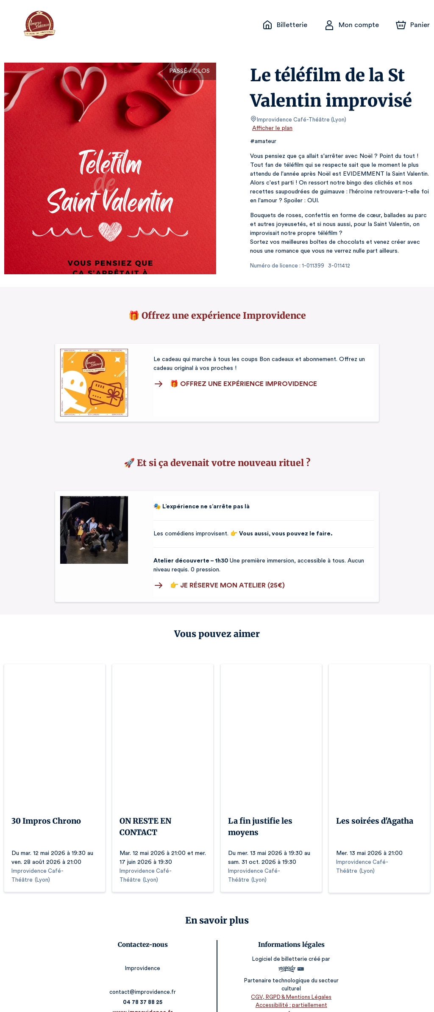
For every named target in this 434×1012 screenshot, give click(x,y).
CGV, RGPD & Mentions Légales (290, 987)
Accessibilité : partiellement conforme (290, 995)
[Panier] (413, 25)
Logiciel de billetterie (279, 949)
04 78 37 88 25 (144, 984)
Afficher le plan (271, 128)
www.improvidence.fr (144, 994)
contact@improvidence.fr (144, 974)
